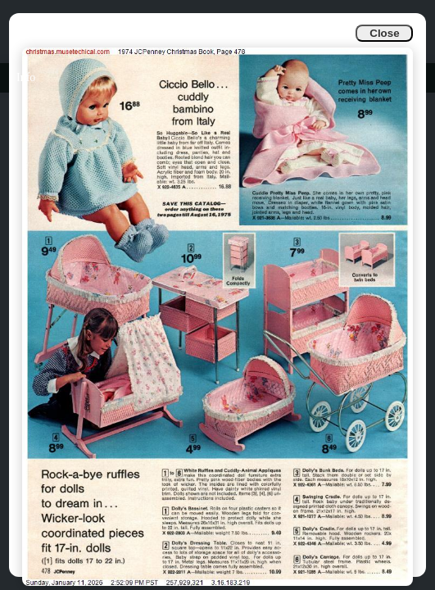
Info (25, 77)
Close (384, 33)
